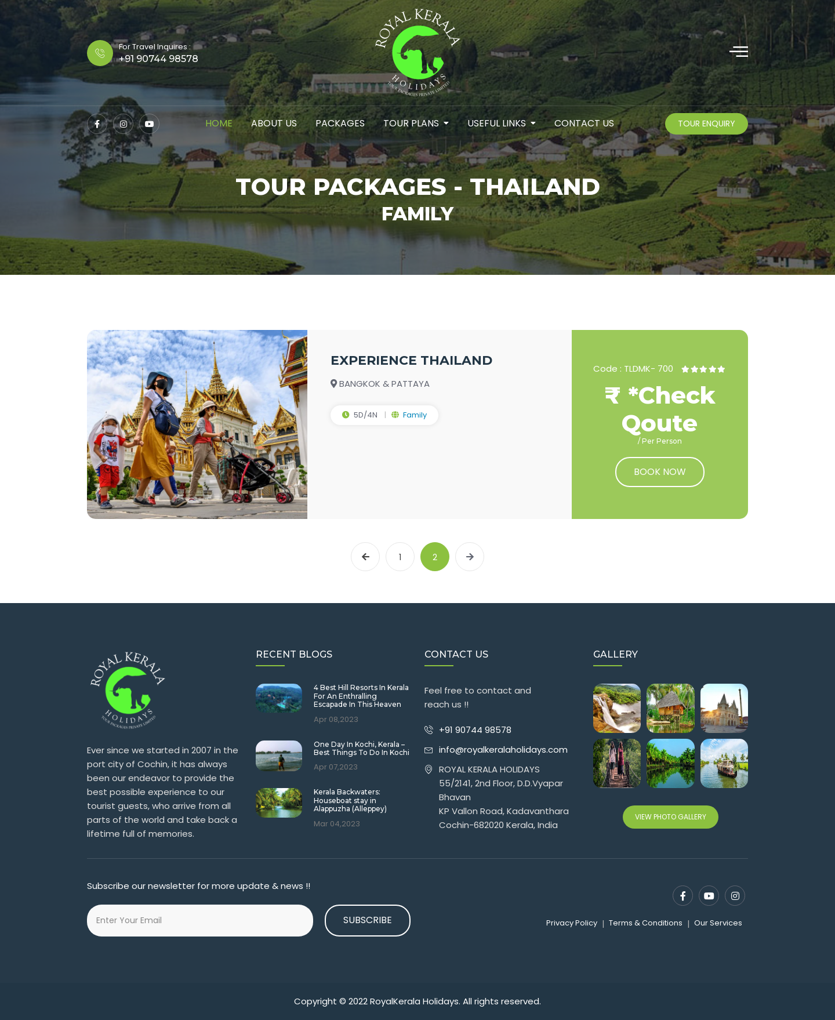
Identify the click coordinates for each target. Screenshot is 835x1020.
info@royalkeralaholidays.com (503, 749)
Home (219, 123)
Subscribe (367, 920)
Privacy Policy (571, 922)
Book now (660, 471)
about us (274, 123)
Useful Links (496, 123)
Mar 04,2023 (337, 824)
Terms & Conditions (645, 922)
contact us (584, 123)
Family (415, 414)
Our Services (718, 922)
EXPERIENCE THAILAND (411, 360)
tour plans (411, 123)
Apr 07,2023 (336, 767)
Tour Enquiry (706, 123)
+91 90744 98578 (476, 730)
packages (340, 123)
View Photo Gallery (670, 817)
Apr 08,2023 (336, 720)
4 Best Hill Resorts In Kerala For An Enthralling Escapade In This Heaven (361, 696)
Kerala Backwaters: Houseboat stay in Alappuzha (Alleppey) (350, 800)
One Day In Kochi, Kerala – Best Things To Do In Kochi (361, 749)
